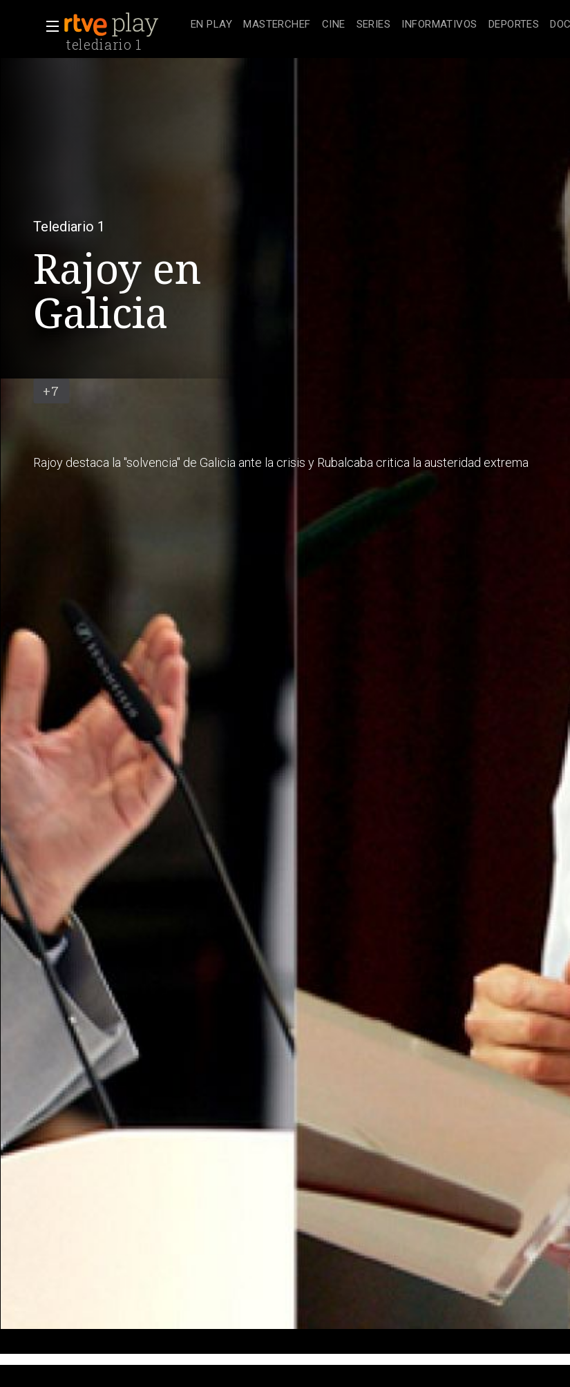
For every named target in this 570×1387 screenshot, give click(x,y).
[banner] (124, 25)
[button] (48, 26)
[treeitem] (211, 25)
